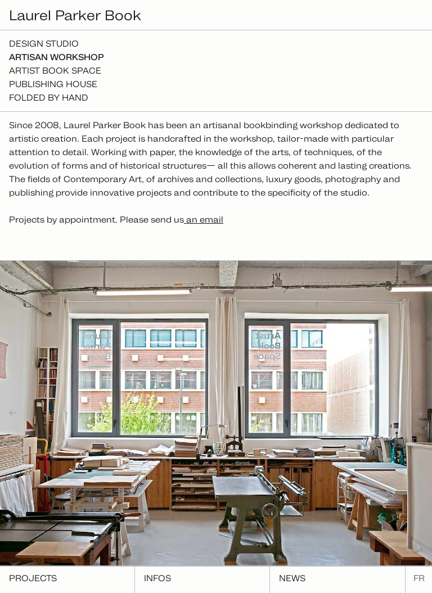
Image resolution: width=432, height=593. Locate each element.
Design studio (44, 43)
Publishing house (53, 84)
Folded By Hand (48, 97)
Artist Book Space (55, 70)
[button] (48, 413)
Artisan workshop (56, 57)
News (292, 578)
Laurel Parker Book (75, 15)
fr (419, 578)
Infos (157, 578)
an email (203, 219)
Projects (33, 578)
